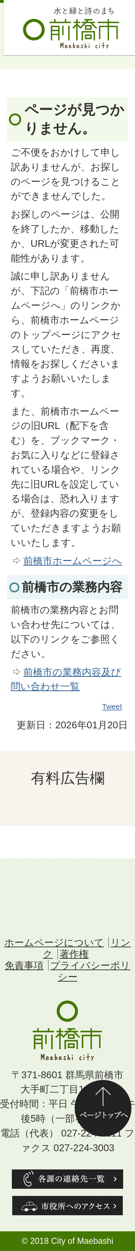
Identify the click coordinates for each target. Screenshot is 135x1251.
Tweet (112, 706)
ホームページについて (54, 942)
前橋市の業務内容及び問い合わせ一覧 (66, 679)
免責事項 (24, 965)
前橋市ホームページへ (72, 560)
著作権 (74, 953)
